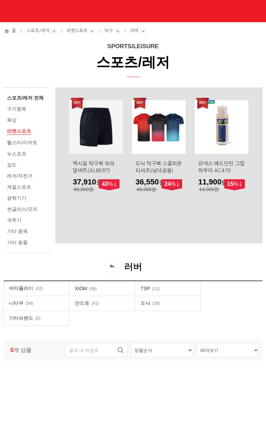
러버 (134, 30)
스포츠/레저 (37, 30)
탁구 (109, 30)
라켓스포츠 (76, 30)
